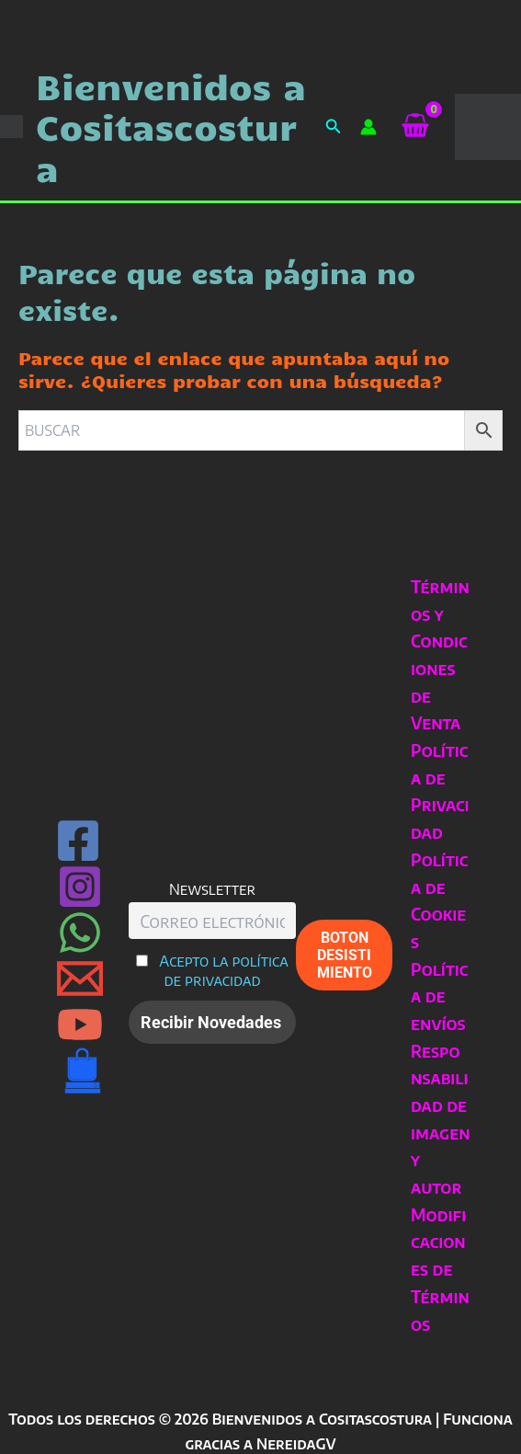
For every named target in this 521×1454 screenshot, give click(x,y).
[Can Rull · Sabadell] (83, 1070)
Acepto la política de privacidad (224, 970)
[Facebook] (78, 841)
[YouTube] (80, 1025)
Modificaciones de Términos (440, 1269)
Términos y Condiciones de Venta (440, 654)
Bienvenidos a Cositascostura (171, 126)
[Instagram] (80, 887)
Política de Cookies (439, 900)
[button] (333, 126)
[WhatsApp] (80, 933)
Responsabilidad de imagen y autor (440, 1118)
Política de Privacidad (440, 790)
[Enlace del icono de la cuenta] (368, 127)
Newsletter (212, 889)
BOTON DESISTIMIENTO (344, 955)
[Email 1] (80, 979)
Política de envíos (439, 996)
